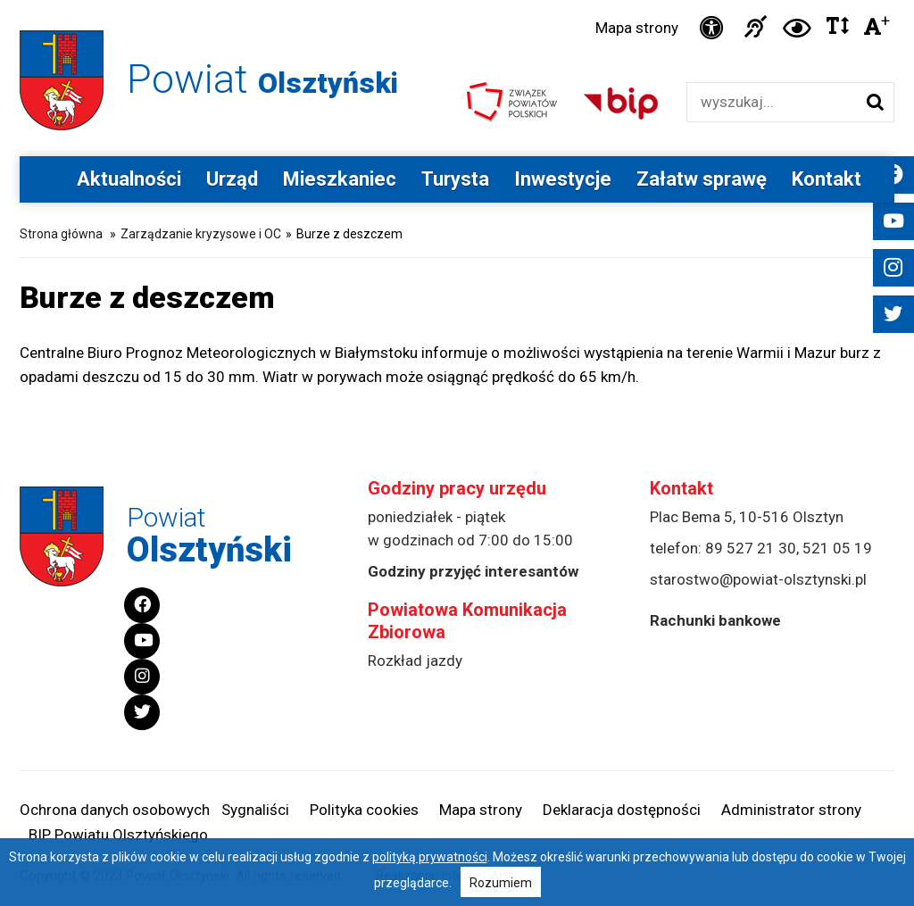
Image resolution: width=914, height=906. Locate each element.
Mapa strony (636, 28)
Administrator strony (791, 810)
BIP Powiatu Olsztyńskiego (118, 835)
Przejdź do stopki (457, 0)
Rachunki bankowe (715, 620)
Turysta (455, 179)
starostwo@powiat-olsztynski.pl (758, 579)
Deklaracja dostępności (622, 810)
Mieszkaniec (339, 179)
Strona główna (61, 234)
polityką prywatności (429, 857)
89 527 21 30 (750, 548)
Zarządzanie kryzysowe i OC (200, 234)
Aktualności (129, 179)
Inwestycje (562, 179)
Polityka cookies (364, 810)
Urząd (232, 179)
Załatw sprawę (701, 179)
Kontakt (826, 179)
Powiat (262, 79)
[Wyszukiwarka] (771, 102)
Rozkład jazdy (415, 660)
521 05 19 (837, 548)
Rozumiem (500, 883)
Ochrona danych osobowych (115, 810)
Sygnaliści (255, 810)
